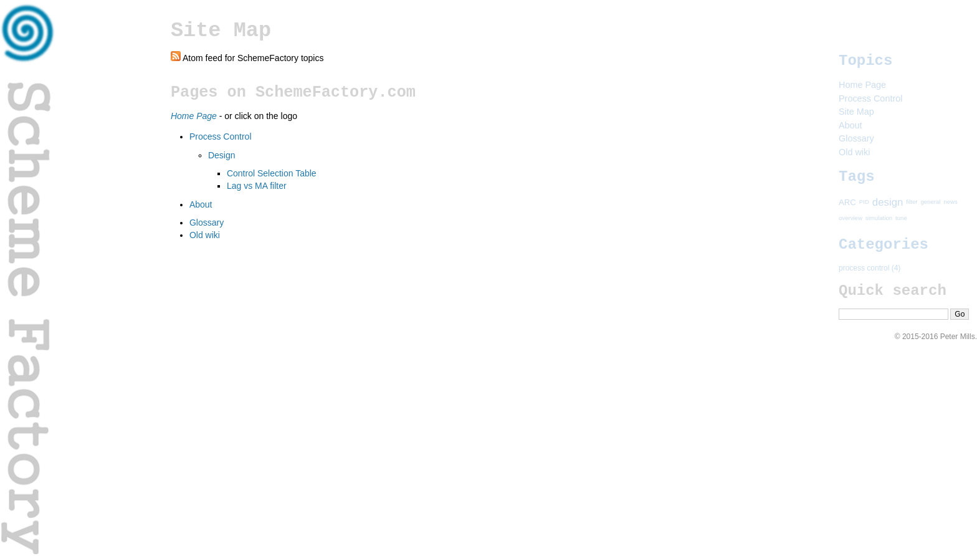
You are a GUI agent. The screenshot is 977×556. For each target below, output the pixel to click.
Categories (883, 244)
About (200, 204)
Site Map (856, 112)
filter (911, 201)
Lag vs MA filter (257, 186)
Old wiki (204, 235)
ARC (847, 201)
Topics (865, 60)
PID (864, 201)
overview (850, 218)
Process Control (220, 136)
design (887, 202)
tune (901, 218)
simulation (878, 218)
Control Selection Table (272, 173)
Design (222, 155)
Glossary (206, 223)
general (930, 201)
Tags (857, 176)
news (950, 201)
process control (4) (869, 268)
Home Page (862, 85)
